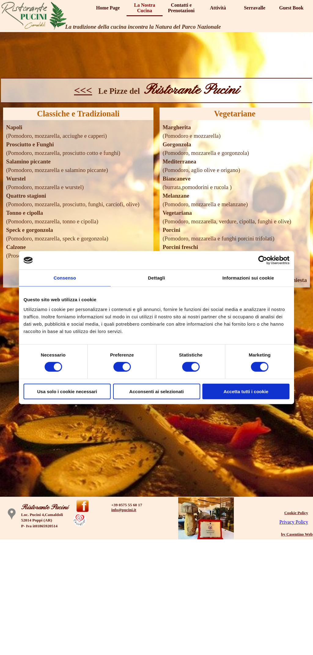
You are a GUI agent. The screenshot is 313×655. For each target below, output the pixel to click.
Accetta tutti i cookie (245, 391)
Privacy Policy (293, 522)
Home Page (108, 7)
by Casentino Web (297, 534)
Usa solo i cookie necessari (67, 391)
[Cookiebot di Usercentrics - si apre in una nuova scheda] (262, 260)
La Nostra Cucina (144, 7)
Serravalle (254, 7)
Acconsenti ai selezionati (156, 391)
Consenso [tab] (64, 277)
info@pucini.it (123, 509)
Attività (218, 7)
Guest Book (291, 7)
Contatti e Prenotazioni (181, 7)
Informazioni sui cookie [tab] (248, 277)
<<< (83, 90)
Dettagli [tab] (156, 277)
